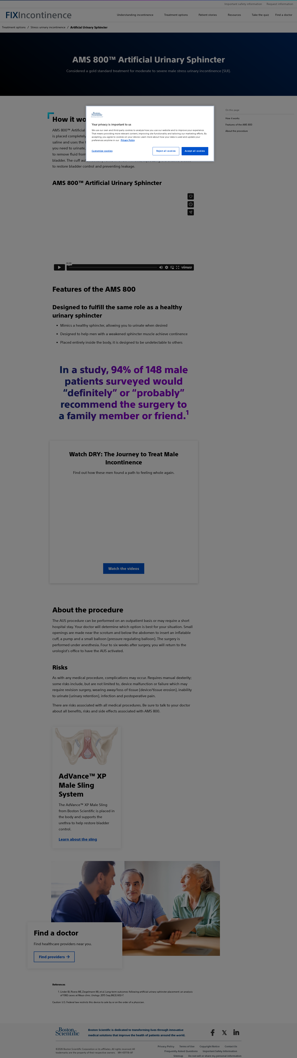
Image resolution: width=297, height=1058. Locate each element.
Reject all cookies (166, 151)
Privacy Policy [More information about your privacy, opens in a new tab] (128, 140)
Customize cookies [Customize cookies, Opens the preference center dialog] (102, 151)
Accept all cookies (195, 151)
